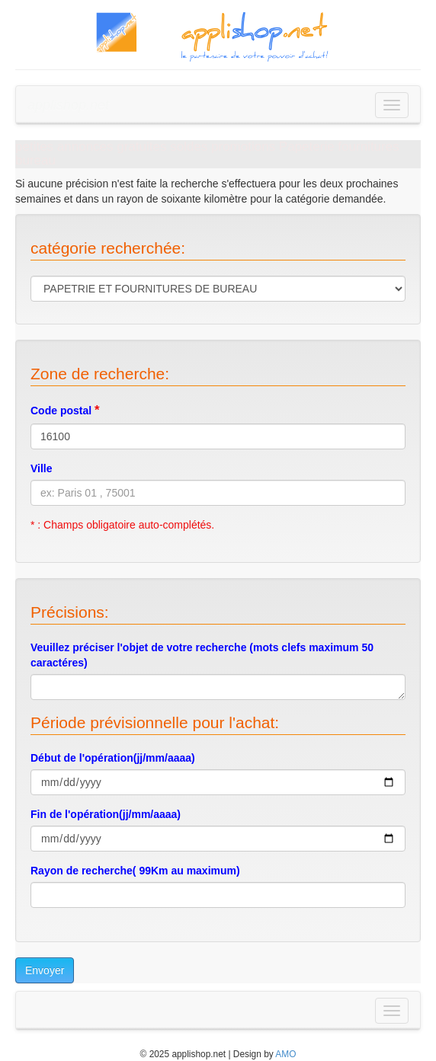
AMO (285, 1054)
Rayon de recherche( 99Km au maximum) (135, 870)
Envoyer (44, 970)
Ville (41, 468)
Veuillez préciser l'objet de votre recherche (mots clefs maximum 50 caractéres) (201, 655)
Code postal (65, 410)
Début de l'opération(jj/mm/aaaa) (112, 758)
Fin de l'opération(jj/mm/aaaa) (105, 814)
